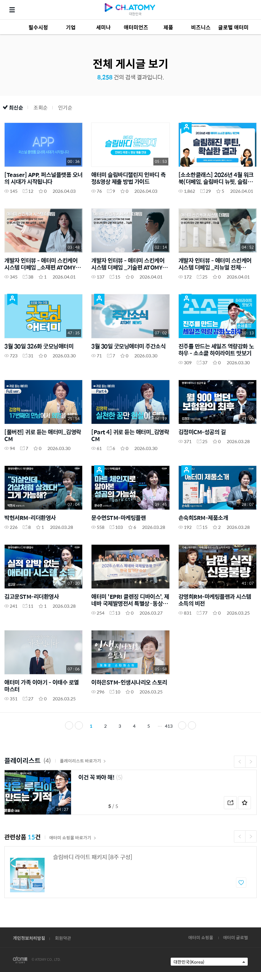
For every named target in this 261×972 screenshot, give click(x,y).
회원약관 (63, 938)
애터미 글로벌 (235, 937)
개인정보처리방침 (29, 938)
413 (169, 726)
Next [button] (251, 762)
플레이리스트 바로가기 (83, 760)
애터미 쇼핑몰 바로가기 (72, 837)
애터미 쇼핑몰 (200, 937)
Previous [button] (239, 762)
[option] (130, 792)
